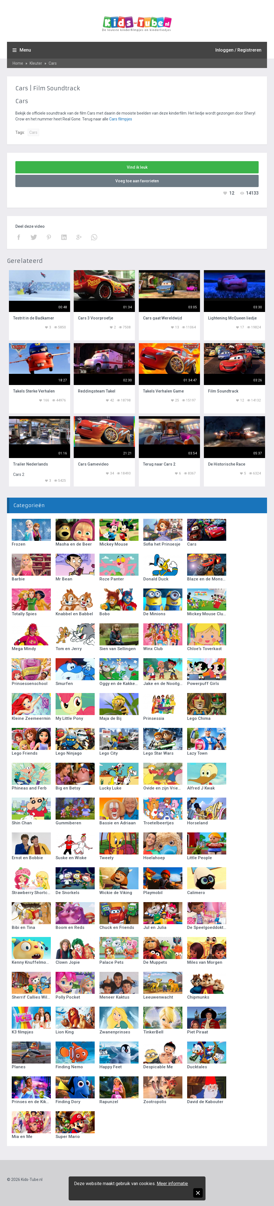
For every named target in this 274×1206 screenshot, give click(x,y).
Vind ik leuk (137, 167)
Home (18, 63)
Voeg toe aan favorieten (137, 181)
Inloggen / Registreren (238, 50)
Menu (25, 50)
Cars (53, 63)
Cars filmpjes (120, 119)
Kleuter (36, 63)
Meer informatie (172, 1183)
